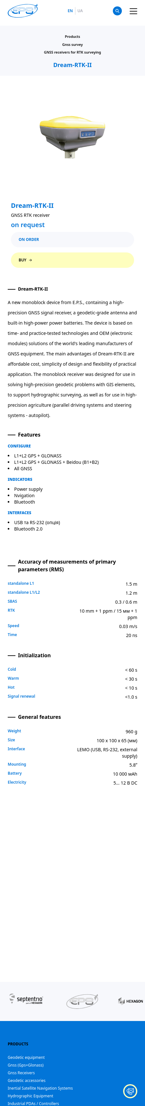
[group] (26, 1001)
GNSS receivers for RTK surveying (72, 52)
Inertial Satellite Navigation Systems (40, 1088)
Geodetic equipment (26, 1057)
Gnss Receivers (21, 1073)
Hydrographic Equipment (30, 1096)
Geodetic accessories (27, 1080)
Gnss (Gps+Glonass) (25, 1065)
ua (80, 10)
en (70, 10)
